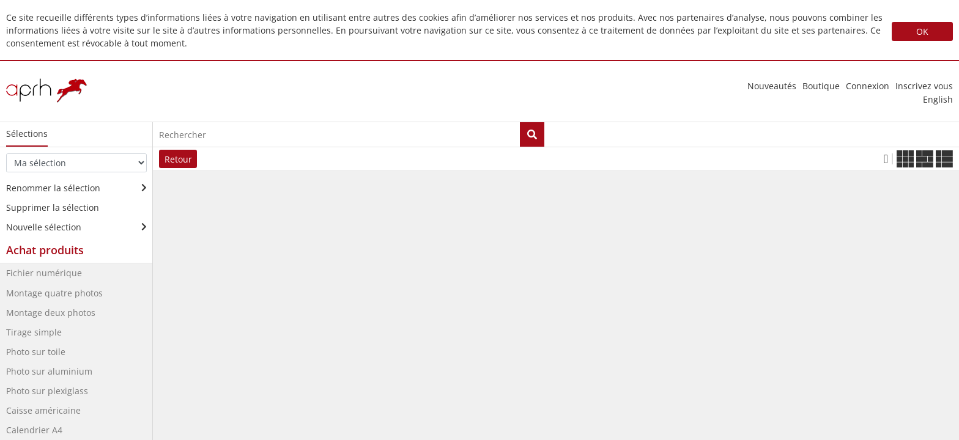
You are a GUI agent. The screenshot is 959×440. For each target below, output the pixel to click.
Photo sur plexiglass (47, 391)
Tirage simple (34, 332)
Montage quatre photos (54, 293)
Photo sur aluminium (49, 371)
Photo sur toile (35, 352)
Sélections (27, 133)
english (938, 100)
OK (922, 31)
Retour (178, 159)
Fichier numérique (44, 273)
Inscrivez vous (924, 86)
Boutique (821, 86)
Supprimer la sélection (52, 207)
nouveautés (771, 86)
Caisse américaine (43, 410)
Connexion (867, 86)
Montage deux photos (50, 312)
